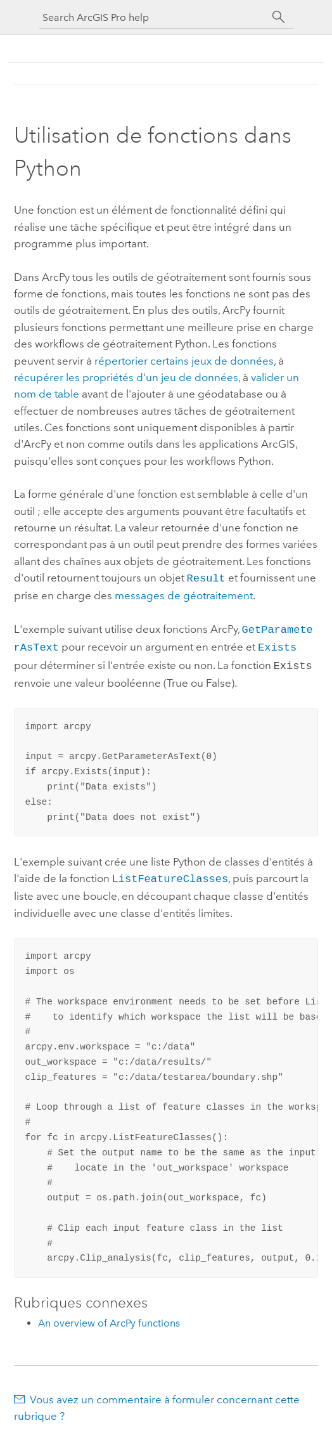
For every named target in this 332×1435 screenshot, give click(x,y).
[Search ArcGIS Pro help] (153, 17)
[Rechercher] (278, 17)
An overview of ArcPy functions (109, 1317)
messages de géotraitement (184, 594)
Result (206, 577)
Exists (277, 644)
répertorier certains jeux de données (184, 360)
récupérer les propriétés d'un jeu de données (126, 377)
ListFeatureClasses (170, 873)
